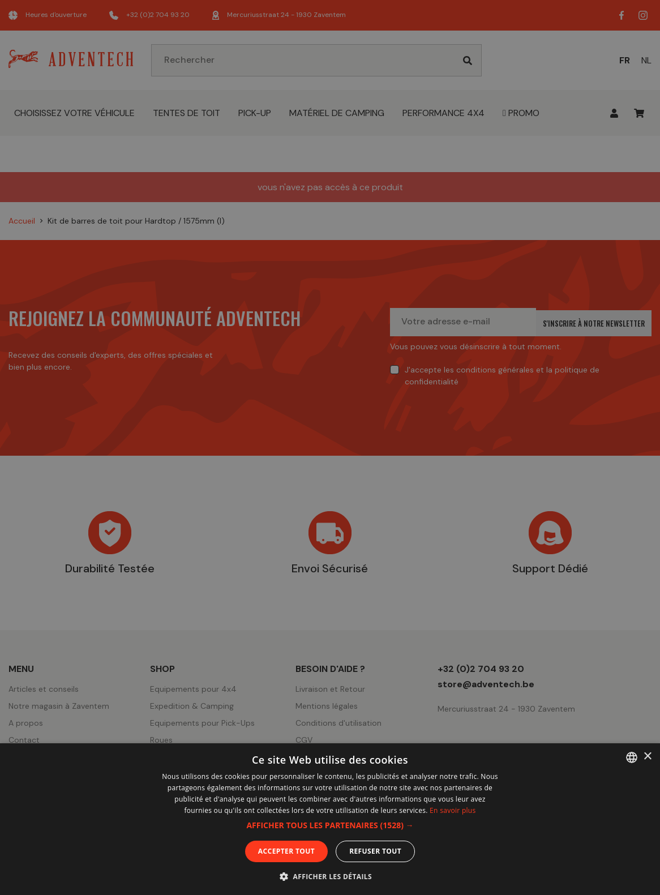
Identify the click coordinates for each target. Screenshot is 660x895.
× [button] (647, 756)
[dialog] (330, 447)
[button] (329, 825)
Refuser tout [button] (375, 851)
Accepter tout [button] (286, 851)
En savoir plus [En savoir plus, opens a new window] (452, 810)
